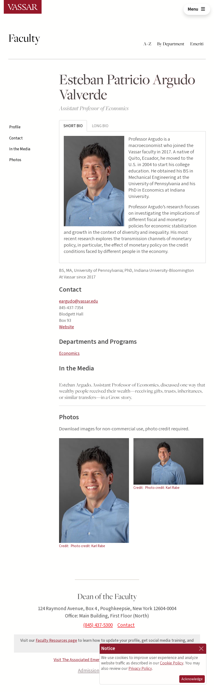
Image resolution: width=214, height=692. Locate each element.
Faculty (24, 38)
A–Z (147, 44)
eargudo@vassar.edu (78, 301)
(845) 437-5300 (98, 625)
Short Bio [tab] (73, 126)
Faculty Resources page (56, 640)
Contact (16, 138)
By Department (170, 44)
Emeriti (196, 44)
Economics (69, 353)
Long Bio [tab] (100, 126)
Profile (15, 127)
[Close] (201, 648)
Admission (88, 670)
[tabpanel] (132, 197)
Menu (197, 9)
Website (66, 327)
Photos (15, 160)
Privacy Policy (140, 668)
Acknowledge (192, 679)
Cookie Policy (171, 663)
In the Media (19, 149)
